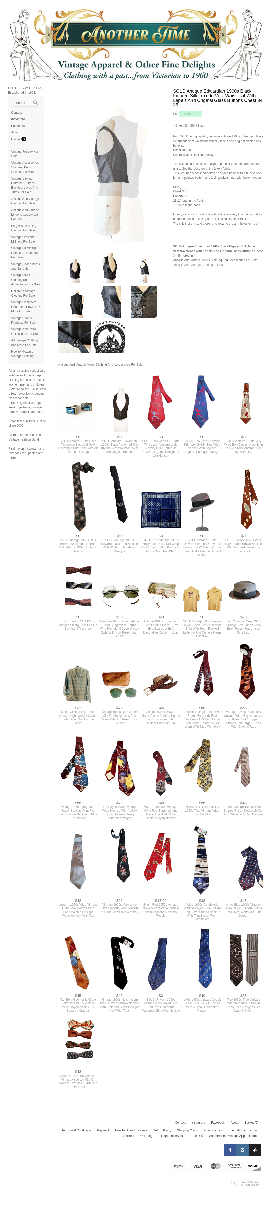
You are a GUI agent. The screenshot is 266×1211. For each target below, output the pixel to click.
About (15, 132)
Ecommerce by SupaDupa (250, 1186)
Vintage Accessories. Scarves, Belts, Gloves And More (25, 167)
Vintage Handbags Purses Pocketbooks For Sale (25, 252)
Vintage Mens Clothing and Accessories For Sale (25, 279)
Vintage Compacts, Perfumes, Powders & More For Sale (26, 306)
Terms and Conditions (76, 1133)
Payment (103, 1133)
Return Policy (162, 1133)
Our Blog (146, 1138)
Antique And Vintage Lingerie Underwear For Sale (25, 214)
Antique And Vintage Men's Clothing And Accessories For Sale (215, 260)
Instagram (18, 119)
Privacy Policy (213, 1133)
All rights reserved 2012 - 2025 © (180, 1138)
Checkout (128, 1138)
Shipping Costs (187, 1133)
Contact (16, 112)
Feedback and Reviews (131, 1133)
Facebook (18, 126)
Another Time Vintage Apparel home (233, 1138)
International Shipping (243, 1133)
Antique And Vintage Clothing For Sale (199, 265)
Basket (16, 139)
